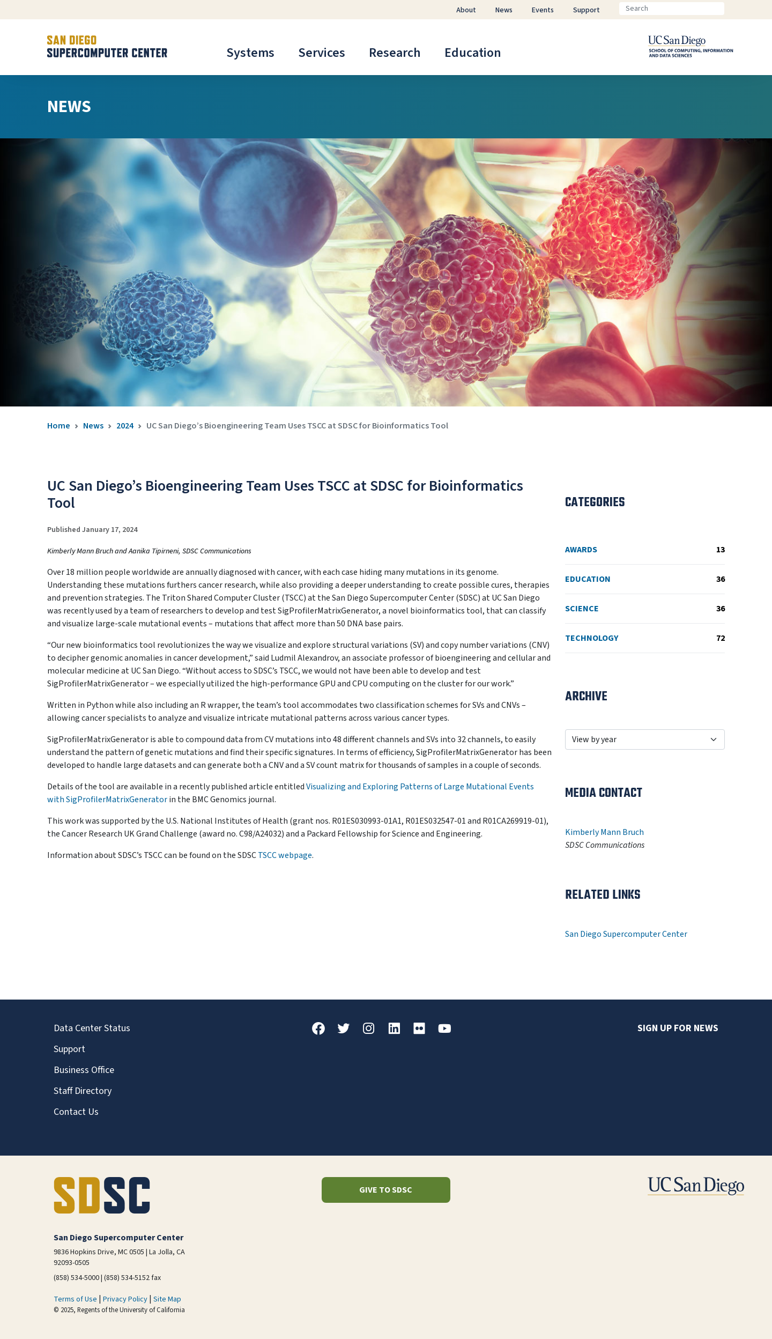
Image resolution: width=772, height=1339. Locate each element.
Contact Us (76, 1112)
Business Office (84, 1070)
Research (395, 52)
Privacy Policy (125, 1299)
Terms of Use (75, 1299)
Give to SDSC (385, 1190)
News (93, 426)
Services (321, 52)
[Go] (733, 8)
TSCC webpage (285, 855)
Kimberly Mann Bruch (604, 832)
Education (472, 52)
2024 (124, 426)
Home (58, 426)
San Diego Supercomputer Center (626, 934)
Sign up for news (677, 1028)
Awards (645, 549)
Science (645, 608)
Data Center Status (92, 1028)
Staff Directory (83, 1091)
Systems (250, 52)
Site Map (167, 1299)
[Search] (671, 8)
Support (69, 1049)
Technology (645, 638)
